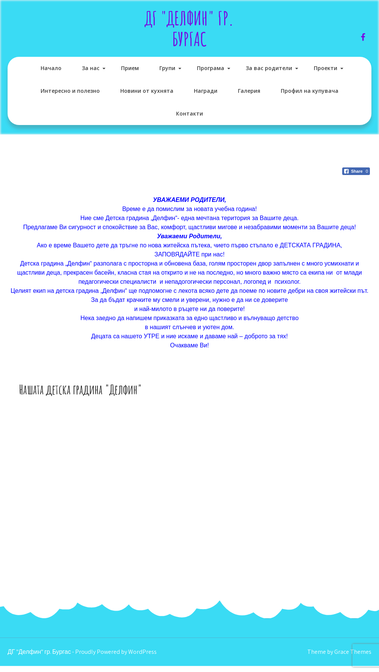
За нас (90, 68)
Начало (51, 68)
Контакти (189, 113)
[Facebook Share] (356, 171)
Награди (205, 90)
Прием (130, 68)
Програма (210, 68)
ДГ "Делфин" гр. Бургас (189, 28)
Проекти (325, 68)
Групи (167, 68)
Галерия (249, 90)
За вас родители (269, 68)
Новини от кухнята (146, 90)
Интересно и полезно (70, 90)
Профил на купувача (309, 90)
